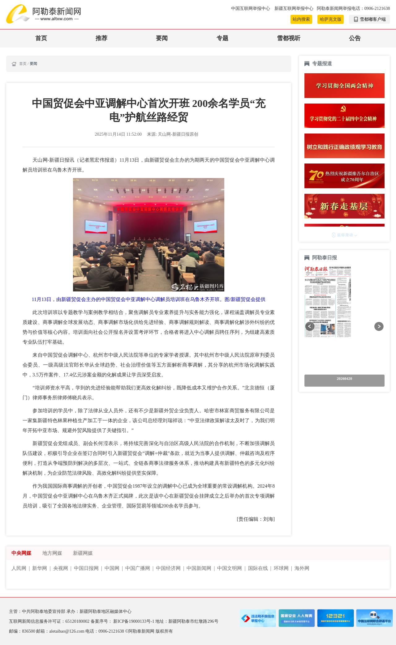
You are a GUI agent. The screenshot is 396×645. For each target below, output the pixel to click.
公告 (355, 38)
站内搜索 (301, 19)
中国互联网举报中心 (251, 8)
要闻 (162, 38)
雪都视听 (288, 38)
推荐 (101, 38)
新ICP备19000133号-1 (134, 621)
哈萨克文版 (331, 19)
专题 (222, 38)
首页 (41, 38)
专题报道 (322, 63)
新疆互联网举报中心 (293, 8)
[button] (309, 326)
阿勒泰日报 (325, 257)
